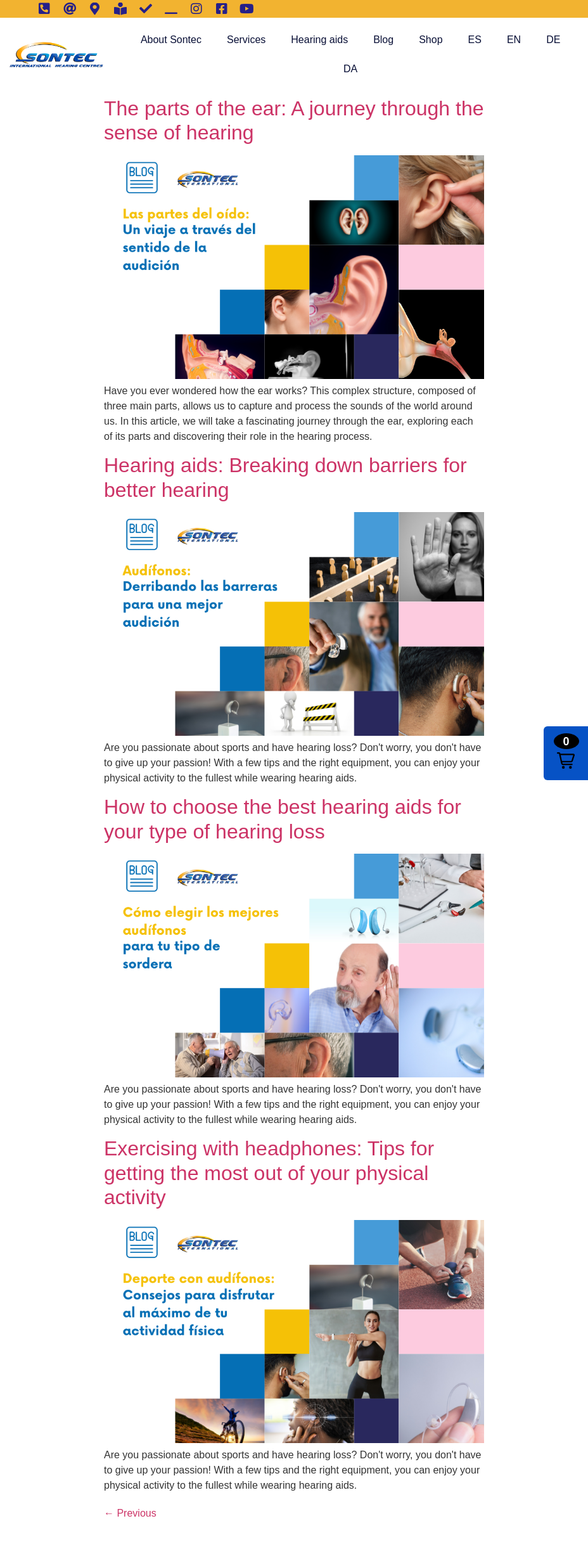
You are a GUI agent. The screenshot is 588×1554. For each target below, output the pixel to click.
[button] (566, 753)
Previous (130, 1513)
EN (514, 39)
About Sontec (171, 39)
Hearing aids (319, 39)
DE (553, 39)
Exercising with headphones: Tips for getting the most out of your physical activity (269, 1173)
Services (246, 39)
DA (350, 68)
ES (475, 39)
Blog (383, 39)
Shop (430, 39)
